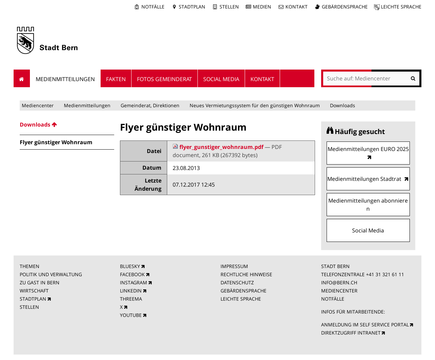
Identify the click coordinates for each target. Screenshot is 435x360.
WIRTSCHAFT (34, 290)
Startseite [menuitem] (22, 78)
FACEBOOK (132, 274)
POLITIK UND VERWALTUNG (51, 274)
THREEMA (131, 299)
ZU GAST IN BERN (39, 282)
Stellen (229, 6)
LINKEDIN (131, 290)
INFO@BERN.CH (339, 282)
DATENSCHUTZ (237, 282)
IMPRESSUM (234, 266)
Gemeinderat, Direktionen (150, 105)
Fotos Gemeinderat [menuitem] (164, 79)
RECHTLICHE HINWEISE (246, 274)
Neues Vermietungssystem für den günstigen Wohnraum (255, 105)
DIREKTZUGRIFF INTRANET (351, 332)
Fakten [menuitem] (116, 79)
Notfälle (152, 6)
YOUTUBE (131, 315)
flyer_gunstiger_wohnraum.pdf (219, 147)
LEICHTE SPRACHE (241, 299)
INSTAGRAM (133, 282)
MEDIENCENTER (339, 290)
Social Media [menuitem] (221, 79)
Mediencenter (38, 105)
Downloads (342, 105)
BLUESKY (130, 266)
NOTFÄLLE (332, 299)
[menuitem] (67, 124)
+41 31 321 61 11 (385, 274)
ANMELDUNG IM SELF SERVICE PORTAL (365, 324)
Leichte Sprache (401, 6)
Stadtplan (192, 6)
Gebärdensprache (345, 6)
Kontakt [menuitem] (262, 79)
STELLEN (29, 307)
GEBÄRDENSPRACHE (243, 290)
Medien (262, 6)
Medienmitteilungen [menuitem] (65, 79)
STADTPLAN (33, 299)
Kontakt (296, 6)
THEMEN (29, 266)
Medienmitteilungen (87, 105)
